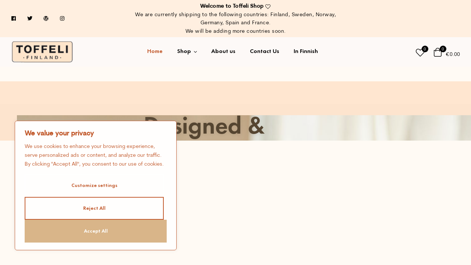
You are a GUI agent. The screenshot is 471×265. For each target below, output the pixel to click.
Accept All (96, 231)
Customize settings (94, 185)
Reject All (94, 208)
